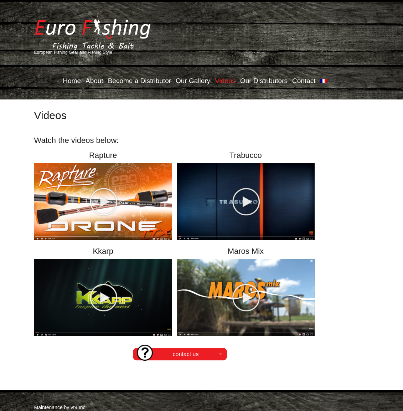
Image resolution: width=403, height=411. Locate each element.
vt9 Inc (78, 407)
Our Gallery (193, 80)
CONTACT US (167, 354)
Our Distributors (264, 80)
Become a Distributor (139, 80)
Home (72, 80)
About (94, 80)
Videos (225, 80)
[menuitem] (323, 81)
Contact (303, 80)
